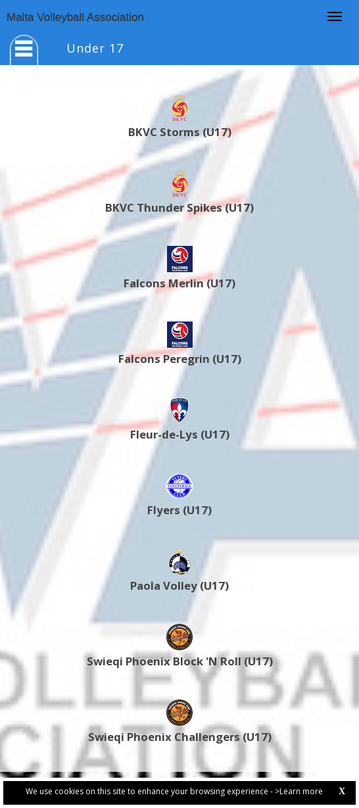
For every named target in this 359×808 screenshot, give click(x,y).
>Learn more (299, 791)
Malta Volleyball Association (75, 17)
